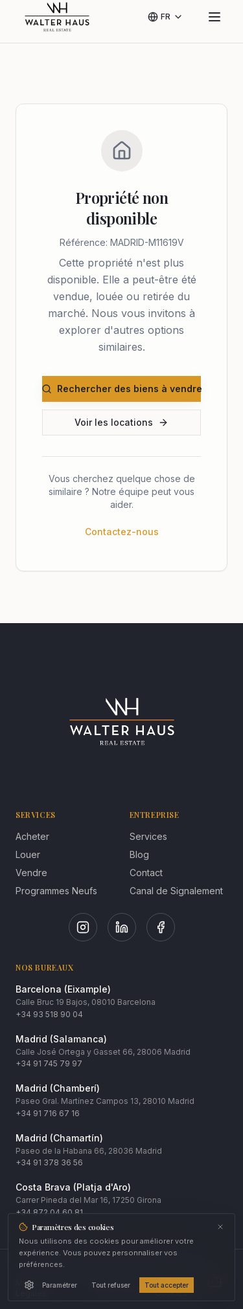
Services (148, 836)
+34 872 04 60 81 (49, 1212)
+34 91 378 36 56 (49, 1162)
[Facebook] (160, 927)
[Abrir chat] (214, 1280)
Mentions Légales (33, 1288)
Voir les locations (121, 422)
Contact (146, 872)
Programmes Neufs (56, 890)
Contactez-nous (122, 531)
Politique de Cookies (178, 1288)
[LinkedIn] (122, 927)
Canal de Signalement (176, 890)
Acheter (32, 836)
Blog (139, 854)
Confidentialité (116, 1288)
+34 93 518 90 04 (49, 1014)
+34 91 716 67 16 (48, 1113)
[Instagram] (83, 927)
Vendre (31, 872)
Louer (28, 854)
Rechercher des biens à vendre (121, 388)
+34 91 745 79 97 (49, 1063)
